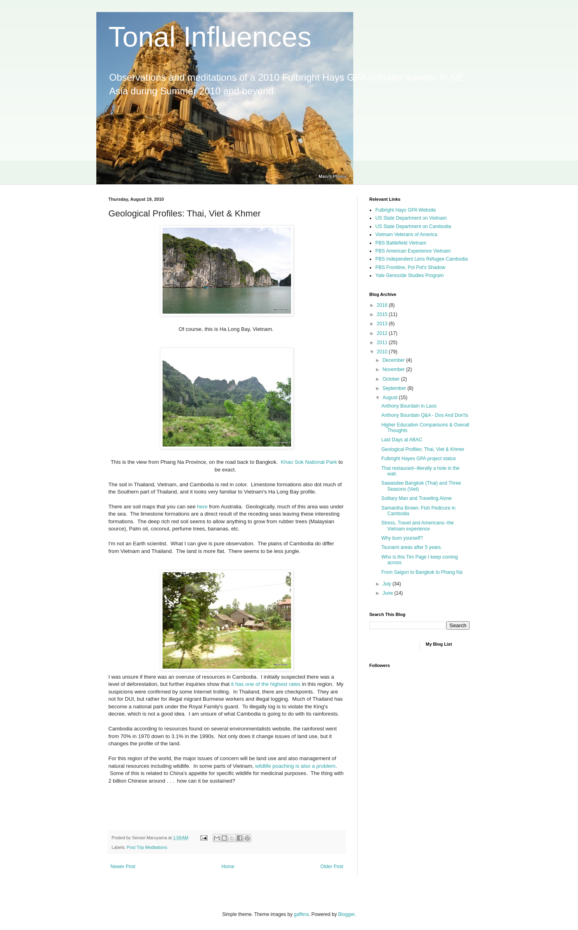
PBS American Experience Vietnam (413, 251)
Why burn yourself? (402, 538)
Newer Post (122, 866)
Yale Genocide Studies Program (409, 275)
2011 (383, 342)
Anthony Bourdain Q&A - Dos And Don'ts (424, 415)
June (388, 593)
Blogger (346, 914)
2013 (383, 323)
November (394, 369)
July (388, 584)
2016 (383, 305)
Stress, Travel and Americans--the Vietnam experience (417, 525)
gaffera (301, 914)
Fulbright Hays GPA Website (405, 210)
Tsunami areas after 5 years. (411, 547)
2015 (383, 314)
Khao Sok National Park (310, 462)
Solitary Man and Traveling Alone (416, 498)
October (392, 379)
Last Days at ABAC (401, 440)
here (202, 507)
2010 (383, 352)
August (391, 397)
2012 (383, 333)
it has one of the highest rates (266, 684)
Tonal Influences (209, 37)
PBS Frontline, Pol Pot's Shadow (410, 267)
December (394, 360)
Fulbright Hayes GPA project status (418, 458)
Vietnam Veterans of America (406, 234)
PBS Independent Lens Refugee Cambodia (421, 259)
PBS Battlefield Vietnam (400, 243)
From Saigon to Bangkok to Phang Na (421, 572)
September (395, 388)
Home (228, 866)
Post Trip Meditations (147, 847)
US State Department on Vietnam (411, 218)
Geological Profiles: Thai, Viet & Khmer (422, 449)
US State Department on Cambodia (413, 226)
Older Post (331, 866)
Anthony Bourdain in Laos (408, 406)
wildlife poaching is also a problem (295, 766)
